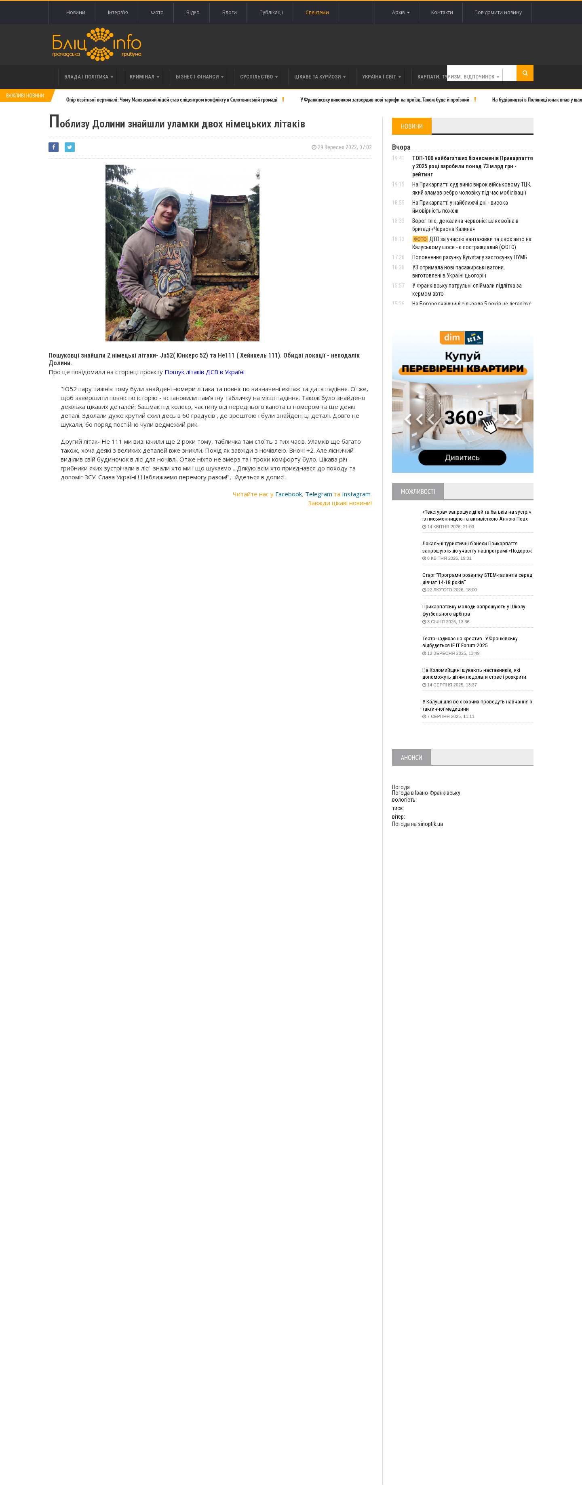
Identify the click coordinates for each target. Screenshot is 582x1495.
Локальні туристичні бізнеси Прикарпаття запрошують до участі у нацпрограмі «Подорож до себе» (472, 547)
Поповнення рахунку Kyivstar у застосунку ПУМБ (469, 257)
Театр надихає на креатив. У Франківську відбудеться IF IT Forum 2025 (472, 642)
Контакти (440, 12)
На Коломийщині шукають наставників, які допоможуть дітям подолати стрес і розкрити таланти (477, 674)
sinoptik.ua (430, 824)
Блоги (229, 12)
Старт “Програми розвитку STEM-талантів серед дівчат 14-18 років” (471, 579)
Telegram (318, 494)
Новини (75, 12)
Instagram (356, 494)
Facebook (288, 494)
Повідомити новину (497, 12)
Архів (398, 12)
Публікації (271, 12)
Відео (193, 12)
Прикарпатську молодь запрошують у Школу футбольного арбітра (476, 610)
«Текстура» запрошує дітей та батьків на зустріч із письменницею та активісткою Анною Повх (471, 516)
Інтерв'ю (118, 12)
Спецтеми (317, 12)
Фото (157, 12)
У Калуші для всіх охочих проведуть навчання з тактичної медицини (477, 705)
